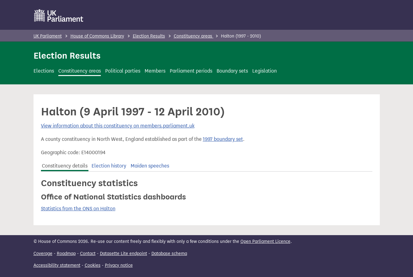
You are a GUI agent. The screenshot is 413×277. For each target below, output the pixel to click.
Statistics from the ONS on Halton (78, 209)
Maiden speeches (150, 166)
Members (155, 71)
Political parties (122, 71)
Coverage (43, 253)
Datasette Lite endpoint (123, 253)
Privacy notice (119, 265)
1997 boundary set (223, 139)
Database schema (169, 253)
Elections (44, 71)
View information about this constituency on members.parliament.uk (118, 126)
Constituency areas (193, 36)
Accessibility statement (57, 265)
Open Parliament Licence (265, 241)
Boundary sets (232, 71)
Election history (109, 166)
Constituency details (65, 166)
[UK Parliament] (59, 15)
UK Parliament (48, 36)
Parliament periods (191, 71)
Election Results (149, 36)
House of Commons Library (97, 36)
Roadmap (66, 253)
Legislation (264, 71)
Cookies (93, 265)
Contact (88, 253)
